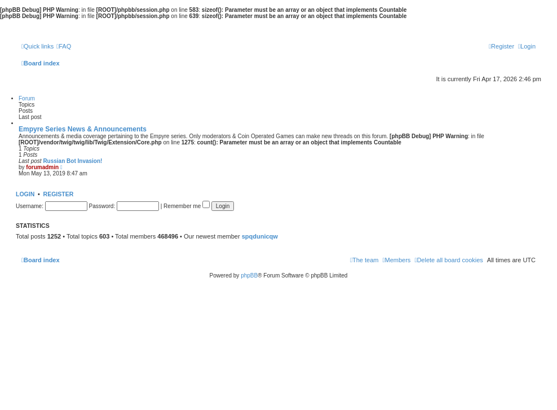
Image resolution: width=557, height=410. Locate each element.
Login (25, 194)
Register (58, 194)
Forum (27, 98)
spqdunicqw (260, 236)
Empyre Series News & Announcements (83, 129)
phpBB (249, 275)
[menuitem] (63, 46)
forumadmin (42, 167)
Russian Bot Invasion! (72, 161)
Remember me (186, 206)
